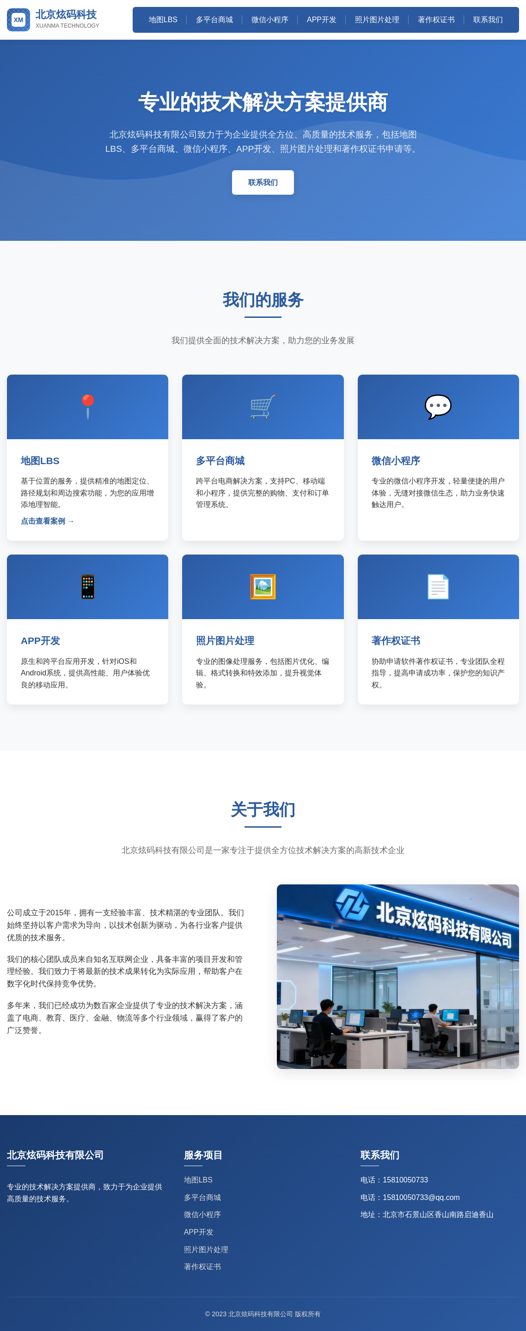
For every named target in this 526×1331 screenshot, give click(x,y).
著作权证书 (436, 20)
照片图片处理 (377, 20)
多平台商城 (214, 20)
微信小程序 (269, 20)
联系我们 (488, 20)
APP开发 (321, 20)
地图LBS (163, 20)
